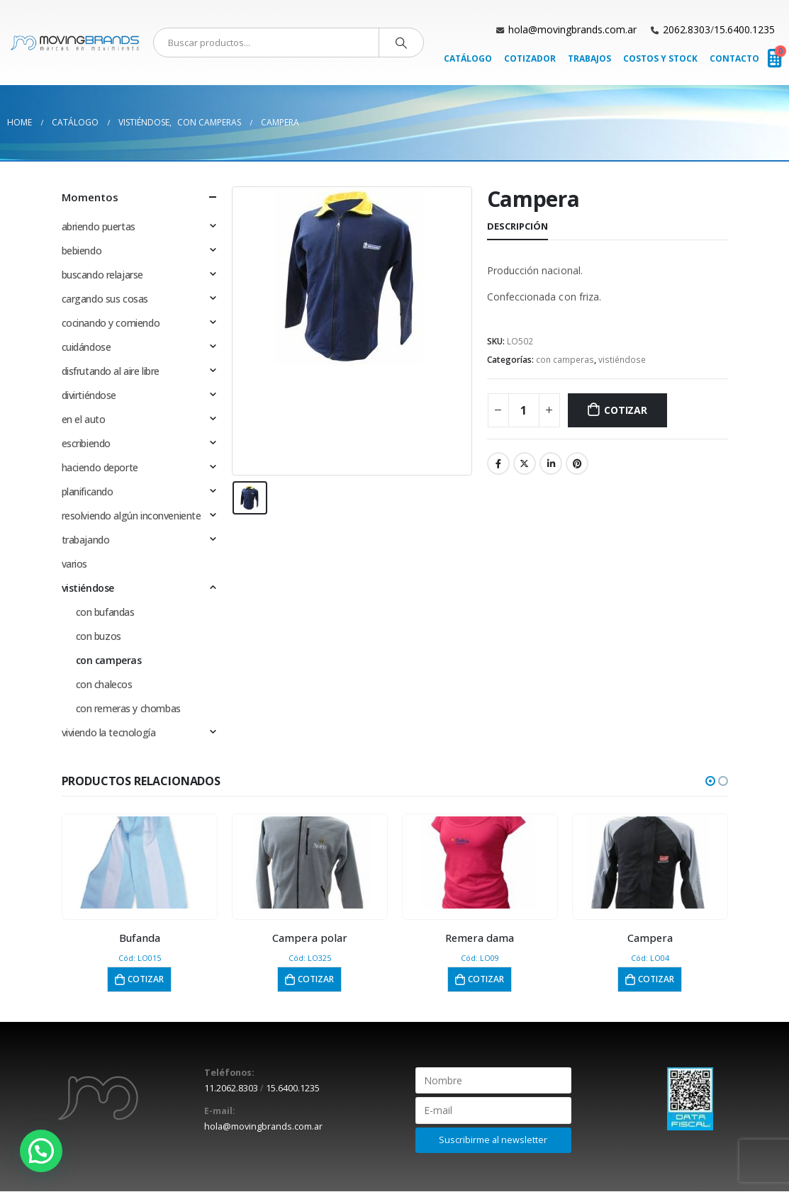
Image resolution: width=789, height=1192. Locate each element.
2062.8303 (686, 29)
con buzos (98, 636)
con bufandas (105, 612)
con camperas (565, 360)
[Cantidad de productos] (523, 410)
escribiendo (86, 443)
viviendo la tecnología (109, 732)
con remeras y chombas (128, 708)
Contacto (734, 58)
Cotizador (530, 58)
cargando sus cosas (105, 298)
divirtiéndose (89, 395)
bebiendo (82, 250)
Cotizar (625, 410)
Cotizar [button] (146, 979)
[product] (139, 862)
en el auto (84, 419)
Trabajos (589, 58)
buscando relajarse (102, 274)
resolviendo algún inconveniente (131, 515)
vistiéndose (622, 360)
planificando (87, 491)
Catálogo (468, 58)
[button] (710, 780)
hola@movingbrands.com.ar (572, 29)
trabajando (86, 539)
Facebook (498, 463)
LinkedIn (550, 463)
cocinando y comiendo (111, 323)
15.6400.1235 (744, 29)
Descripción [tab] (517, 226)
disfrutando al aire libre (111, 371)
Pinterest (577, 463)
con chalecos (104, 684)
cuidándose (86, 347)
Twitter (524, 463)
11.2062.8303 (231, 1089)
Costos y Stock (660, 58)
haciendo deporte (100, 467)
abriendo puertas (98, 226)
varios (74, 563)
